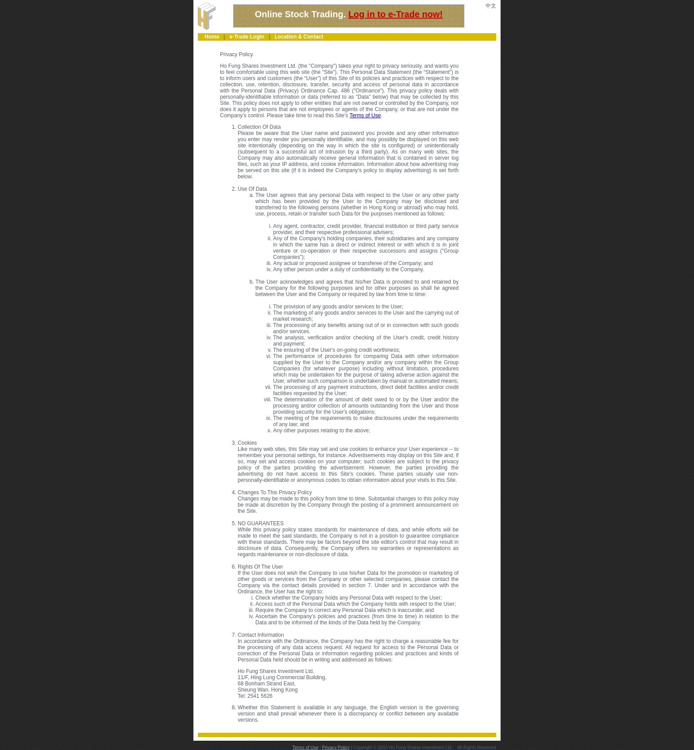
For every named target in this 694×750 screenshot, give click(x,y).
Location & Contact (298, 37)
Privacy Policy (336, 747)
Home (211, 37)
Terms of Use (365, 115)
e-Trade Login (246, 37)
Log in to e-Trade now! (395, 14)
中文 (491, 6)
